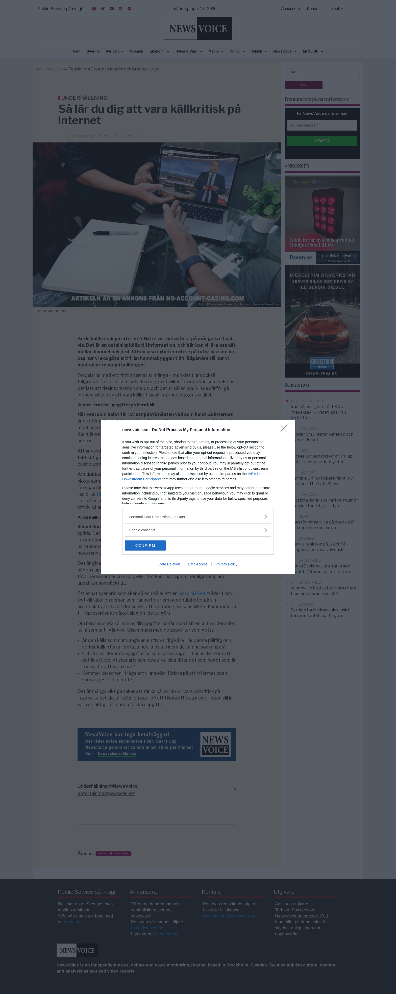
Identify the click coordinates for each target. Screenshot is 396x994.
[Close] (285, 430)
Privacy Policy (226, 564)
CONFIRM (149, 545)
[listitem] (198, 516)
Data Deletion (169, 564)
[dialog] (198, 497)
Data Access (198, 564)
